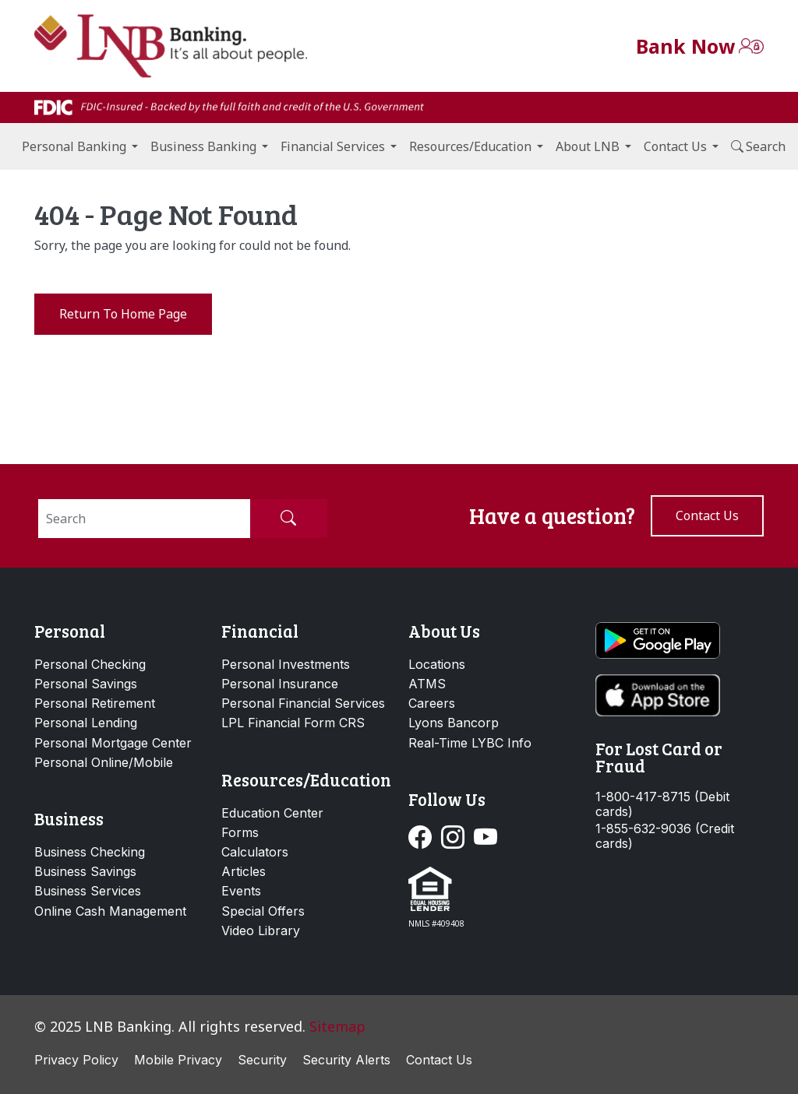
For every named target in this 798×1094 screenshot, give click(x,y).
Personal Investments (285, 664)
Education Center (272, 813)
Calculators (254, 852)
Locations (436, 664)
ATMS (427, 683)
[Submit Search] (288, 518)
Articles (243, 871)
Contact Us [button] (675, 146)
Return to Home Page (123, 313)
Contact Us (439, 1060)
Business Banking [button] (203, 146)
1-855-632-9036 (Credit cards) (664, 836)
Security (262, 1060)
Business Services (87, 891)
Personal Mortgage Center (113, 743)
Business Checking (89, 852)
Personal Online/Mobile (103, 762)
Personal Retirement (94, 703)
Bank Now (685, 46)
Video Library (260, 930)
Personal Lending (85, 722)
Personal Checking (90, 664)
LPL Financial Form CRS (293, 722)
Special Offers (263, 911)
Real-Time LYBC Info (469, 743)
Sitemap (337, 1026)
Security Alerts (346, 1060)
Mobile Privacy (178, 1060)
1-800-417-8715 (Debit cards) (662, 804)
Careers (431, 703)
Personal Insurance (279, 683)
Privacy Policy (76, 1060)
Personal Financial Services (303, 703)
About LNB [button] (588, 146)
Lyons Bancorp (453, 722)
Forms (240, 832)
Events (241, 891)
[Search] (144, 518)
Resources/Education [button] (470, 146)
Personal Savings (85, 683)
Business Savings (85, 871)
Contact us (707, 515)
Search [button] (758, 146)
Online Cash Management (110, 911)
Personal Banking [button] (74, 146)
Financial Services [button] (333, 146)
